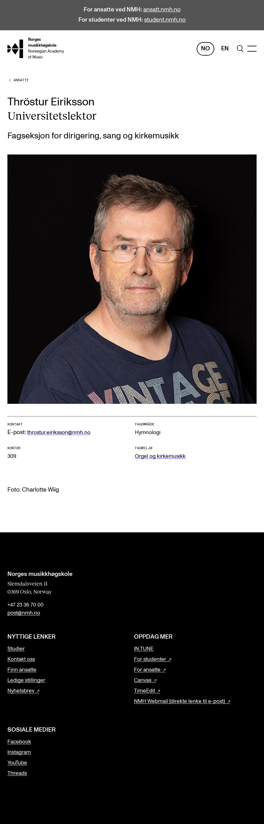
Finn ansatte (21, 670)
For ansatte (147, 670)
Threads (17, 773)
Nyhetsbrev (20, 691)
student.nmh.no (165, 20)
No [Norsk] (205, 49)
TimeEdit (144, 691)
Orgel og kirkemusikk (160, 456)
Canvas (142, 680)
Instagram (19, 752)
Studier (16, 649)
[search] (240, 48)
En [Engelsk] (225, 49)
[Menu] (252, 49)
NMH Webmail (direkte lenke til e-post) (179, 701)
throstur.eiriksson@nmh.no (58, 432)
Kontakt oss (21, 659)
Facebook (19, 742)
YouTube (17, 763)
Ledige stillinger (26, 680)
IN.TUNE (143, 649)
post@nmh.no (23, 613)
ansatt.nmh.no (162, 10)
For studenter (150, 659)
